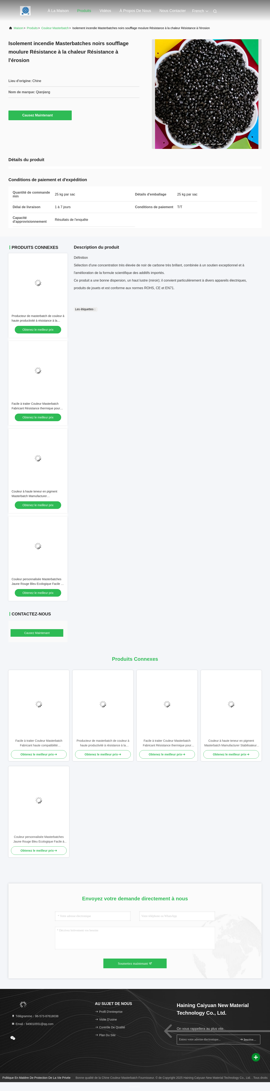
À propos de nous (135, 11)
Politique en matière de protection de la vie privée (37, 1077)
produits (32, 28)
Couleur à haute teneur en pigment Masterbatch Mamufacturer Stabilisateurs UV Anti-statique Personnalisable (231, 743)
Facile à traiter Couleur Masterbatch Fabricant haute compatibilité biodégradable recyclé (38, 743)
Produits (84, 11)
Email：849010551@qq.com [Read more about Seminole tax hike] (32, 1024)
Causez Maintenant (40, 115)
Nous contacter (172, 11)
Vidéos (105, 11)
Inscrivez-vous (248, 1039)
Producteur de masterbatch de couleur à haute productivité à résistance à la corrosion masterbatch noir (38, 320)
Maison (18, 28)
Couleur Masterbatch (55, 28)
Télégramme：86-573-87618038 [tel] (34, 1016)
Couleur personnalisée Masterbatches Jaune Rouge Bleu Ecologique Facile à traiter (37, 583)
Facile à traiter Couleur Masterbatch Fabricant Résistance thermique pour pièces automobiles (36, 408)
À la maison (58, 11)
